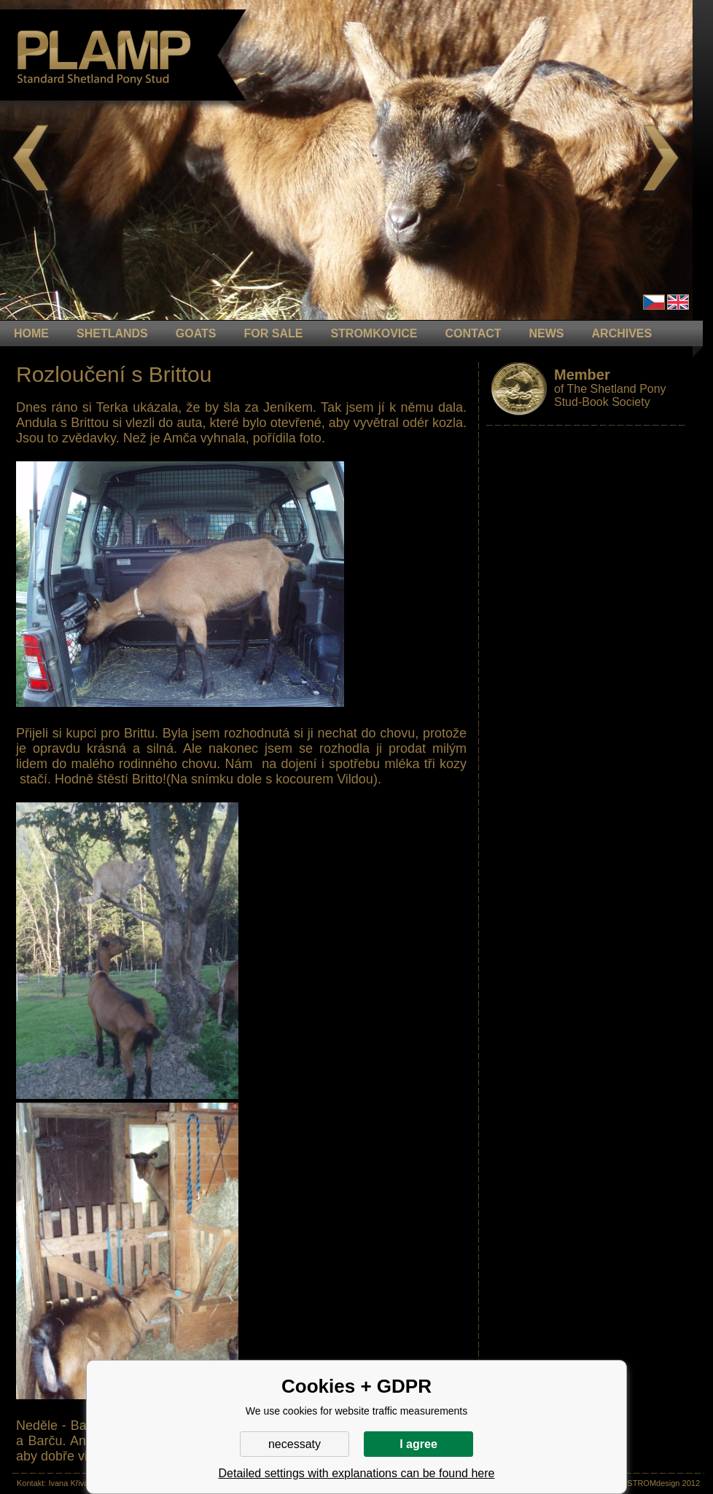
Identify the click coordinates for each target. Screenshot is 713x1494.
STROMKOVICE (373, 333)
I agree (418, 1444)
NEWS (546, 333)
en (678, 302)
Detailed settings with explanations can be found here (357, 1473)
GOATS (196, 333)
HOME (31, 333)
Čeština (654, 302)
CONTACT (473, 333)
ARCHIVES (622, 333)
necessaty (294, 1444)
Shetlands (112, 333)
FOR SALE (273, 333)
